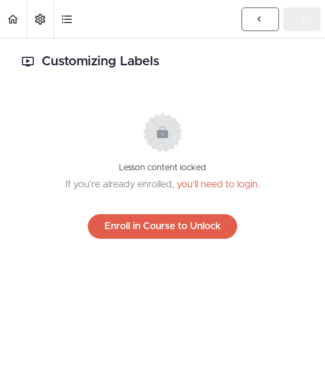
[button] (13, 19)
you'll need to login (217, 185)
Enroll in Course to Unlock (162, 226)
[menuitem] (40, 19)
